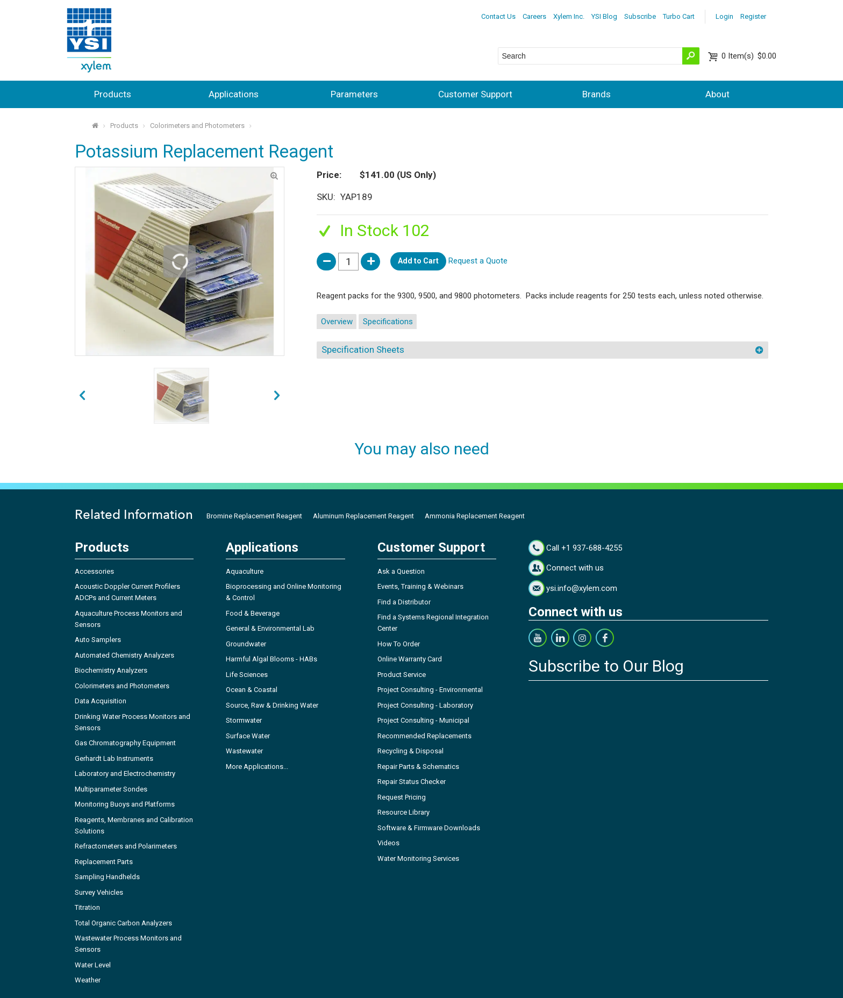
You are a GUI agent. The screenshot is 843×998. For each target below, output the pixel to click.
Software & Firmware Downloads (428, 828)
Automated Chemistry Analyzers (124, 655)
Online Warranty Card (409, 659)
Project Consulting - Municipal (423, 720)
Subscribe (640, 16)
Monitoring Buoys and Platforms (125, 804)
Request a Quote (478, 261)
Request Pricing (401, 797)
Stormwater (244, 720)
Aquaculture (244, 571)
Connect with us (575, 568)
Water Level (93, 965)
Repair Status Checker (411, 782)
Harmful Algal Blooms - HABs (271, 659)
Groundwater (246, 644)
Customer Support (475, 94)
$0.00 (748, 56)
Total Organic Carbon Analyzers (123, 923)
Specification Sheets (363, 349)
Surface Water (248, 736)
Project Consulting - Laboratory (425, 705)
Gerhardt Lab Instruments (114, 758)
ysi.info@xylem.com (581, 588)
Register (753, 16)
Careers (534, 16)
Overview (337, 321)
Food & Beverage (253, 613)
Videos (388, 843)
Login (724, 16)
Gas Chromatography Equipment (125, 743)
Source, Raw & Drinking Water (272, 705)
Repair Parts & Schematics (418, 766)
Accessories (94, 571)
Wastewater (244, 751)
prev (277, 395)
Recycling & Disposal (410, 751)
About (717, 94)
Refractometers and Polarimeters (126, 846)
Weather (88, 980)
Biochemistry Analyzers (111, 670)
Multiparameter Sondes (111, 789)
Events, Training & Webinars (420, 586)
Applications (234, 94)
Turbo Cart (679, 16)
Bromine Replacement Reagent (254, 516)
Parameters (354, 94)
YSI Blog (604, 16)
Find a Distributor (404, 602)
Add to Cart (418, 260)
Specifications (388, 321)
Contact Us (498, 16)
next (82, 395)
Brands (596, 94)
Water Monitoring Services (418, 858)
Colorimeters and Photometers (197, 126)
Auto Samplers (98, 640)
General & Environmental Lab (270, 628)
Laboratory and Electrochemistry (125, 773)
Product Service (401, 675)
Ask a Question (401, 571)
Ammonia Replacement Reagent (475, 516)
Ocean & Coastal (251, 690)
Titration (87, 907)
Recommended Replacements (424, 736)
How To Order (398, 644)
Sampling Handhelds (107, 877)
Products (112, 94)
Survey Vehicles (99, 892)
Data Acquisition (100, 701)
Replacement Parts (104, 862)
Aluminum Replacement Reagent (363, 516)
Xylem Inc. (568, 16)
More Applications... (257, 766)
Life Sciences (247, 675)
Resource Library (403, 812)
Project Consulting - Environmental (430, 690)
